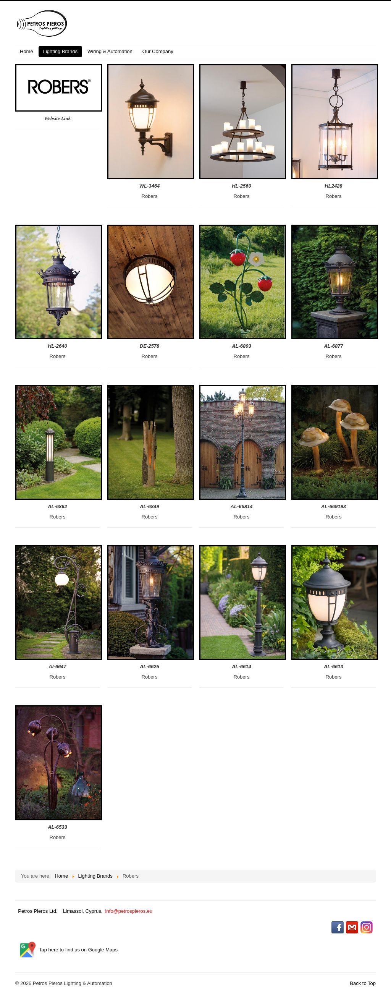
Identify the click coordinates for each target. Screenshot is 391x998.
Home (26, 51)
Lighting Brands (60, 51)
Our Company (157, 51)
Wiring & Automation (109, 51)
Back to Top (363, 983)
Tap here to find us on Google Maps (78, 950)
